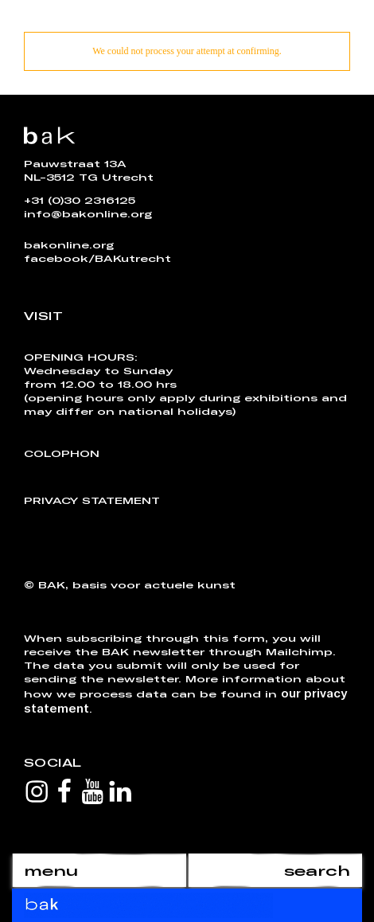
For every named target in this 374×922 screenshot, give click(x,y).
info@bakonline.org (88, 213)
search (317, 870)
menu (51, 870)
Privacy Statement (92, 500)
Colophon (61, 453)
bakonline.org (69, 244)
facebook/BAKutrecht (97, 258)
